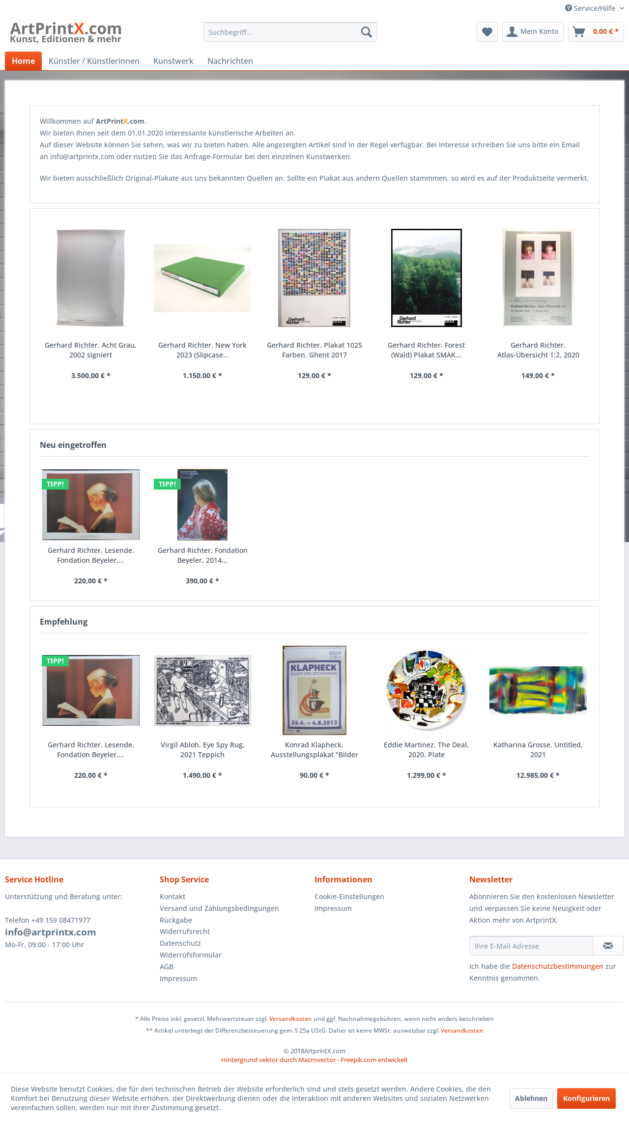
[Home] (23, 61)
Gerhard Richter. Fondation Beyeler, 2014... (203, 555)
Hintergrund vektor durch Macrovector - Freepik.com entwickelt (314, 1059)
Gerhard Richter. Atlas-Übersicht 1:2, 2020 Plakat (538, 350)
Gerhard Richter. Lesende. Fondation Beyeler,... (91, 749)
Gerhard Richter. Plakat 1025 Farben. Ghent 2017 (314, 349)
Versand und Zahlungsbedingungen (219, 908)
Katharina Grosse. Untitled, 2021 (538, 749)
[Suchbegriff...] (290, 32)
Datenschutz (180, 943)
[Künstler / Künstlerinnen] (94, 61)
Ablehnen (531, 1098)
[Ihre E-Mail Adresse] (531, 946)
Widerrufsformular (191, 954)
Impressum (178, 978)
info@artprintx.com (50, 932)
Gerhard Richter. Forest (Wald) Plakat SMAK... (426, 349)
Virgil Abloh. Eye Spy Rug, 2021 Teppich (203, 749)
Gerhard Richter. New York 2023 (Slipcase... (202, 349)
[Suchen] (366, 32)
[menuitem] (290, 32)
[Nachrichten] (230, 61)
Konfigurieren (586, 1098)
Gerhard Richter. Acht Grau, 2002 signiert (91, 349)
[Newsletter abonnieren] (608, 946)
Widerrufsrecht (185, 931)
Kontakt (172, 896)
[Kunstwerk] (173, 61)
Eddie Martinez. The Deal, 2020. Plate (426, 749)
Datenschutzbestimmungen (557, 966)
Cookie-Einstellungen (349, 896)
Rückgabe (176, 920)
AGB (166, 966)
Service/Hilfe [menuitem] (591, 8)
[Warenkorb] (596, 32)
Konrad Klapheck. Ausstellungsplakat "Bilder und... (314, 750)
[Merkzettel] (487, 32)
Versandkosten (290, 1018)
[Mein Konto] (533, 32)
